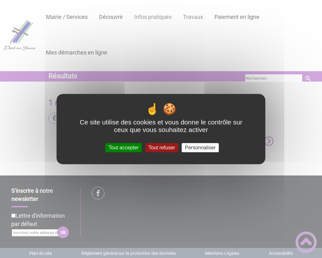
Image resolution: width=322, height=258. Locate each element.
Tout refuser (161, 147)
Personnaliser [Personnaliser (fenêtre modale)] (200, 147)
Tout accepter (123, 147)
